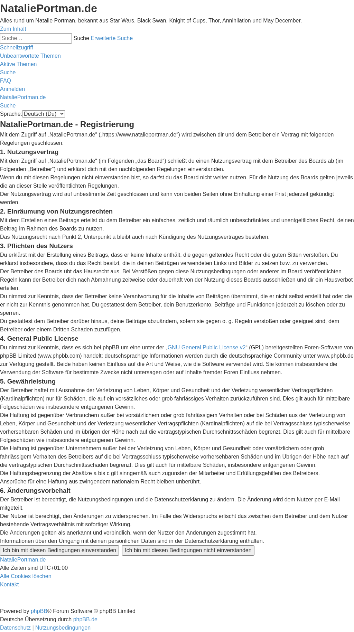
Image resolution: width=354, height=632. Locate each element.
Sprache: (11, 114)
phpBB (39, 611)
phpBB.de (85, 619)
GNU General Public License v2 (207, 347)
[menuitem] (30, 56)
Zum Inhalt (13, 29)
